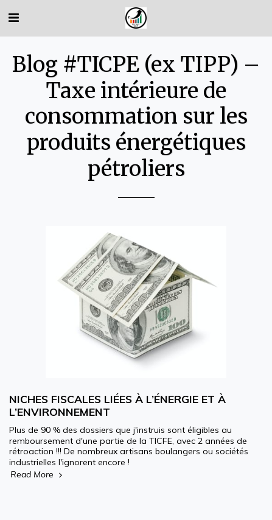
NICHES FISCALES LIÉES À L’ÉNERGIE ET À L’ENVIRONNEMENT (117, 405)
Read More (37, 474)
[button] (13, 17)
